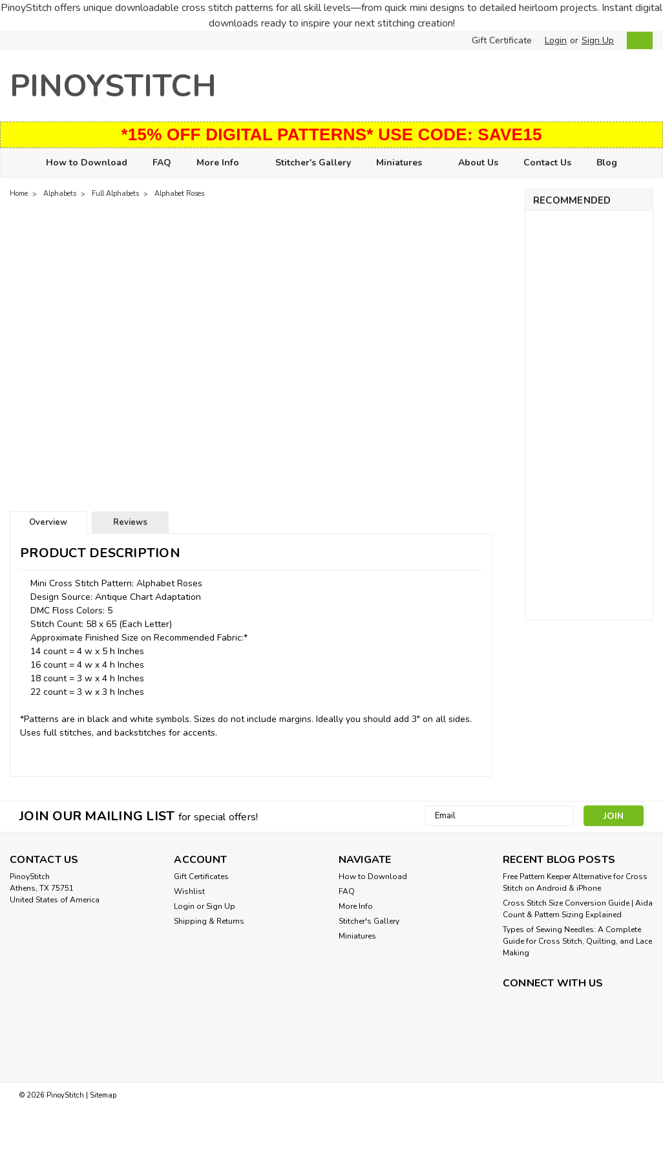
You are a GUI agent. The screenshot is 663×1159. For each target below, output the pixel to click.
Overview (48, 522)
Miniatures (404, 163)
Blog (606, 162)
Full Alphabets (115, 193)
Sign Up (598, 40)
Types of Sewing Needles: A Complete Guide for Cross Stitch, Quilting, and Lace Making (577, 941)
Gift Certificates (201, 876)
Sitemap (103, 1095)
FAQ (162, 162)
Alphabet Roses (179, 193)
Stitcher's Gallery (313, 162)
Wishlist (189, 891)
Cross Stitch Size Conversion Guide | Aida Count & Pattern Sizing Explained (578, 909)
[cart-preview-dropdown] (636, 40)
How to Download (86, 162)
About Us (478, 162)
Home (19, 193)
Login (556, 40)
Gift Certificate (502, 40)
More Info (223, 163)
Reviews (130, 522)
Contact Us (547, 162)
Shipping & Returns (209, 921)
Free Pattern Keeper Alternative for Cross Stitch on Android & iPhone (575, 882)
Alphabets (59, 193)
